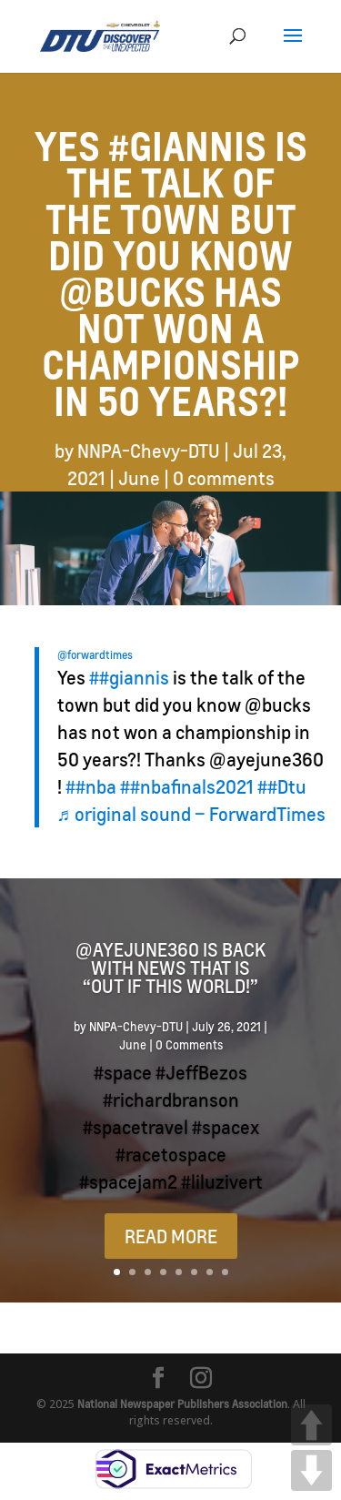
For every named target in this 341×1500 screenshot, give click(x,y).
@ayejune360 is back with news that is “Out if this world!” (170, 968)
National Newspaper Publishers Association (182, 1404)
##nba (90, 786)
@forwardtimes (95, 655)
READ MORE (171, 1236)
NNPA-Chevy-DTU (148, 450)
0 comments (224, 478)
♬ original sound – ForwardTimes (191, 814)
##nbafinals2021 (187, 786)
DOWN (311, 1470)
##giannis (129, 677)
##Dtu (281, 786)
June (139, 478)
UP (311, 1424)
